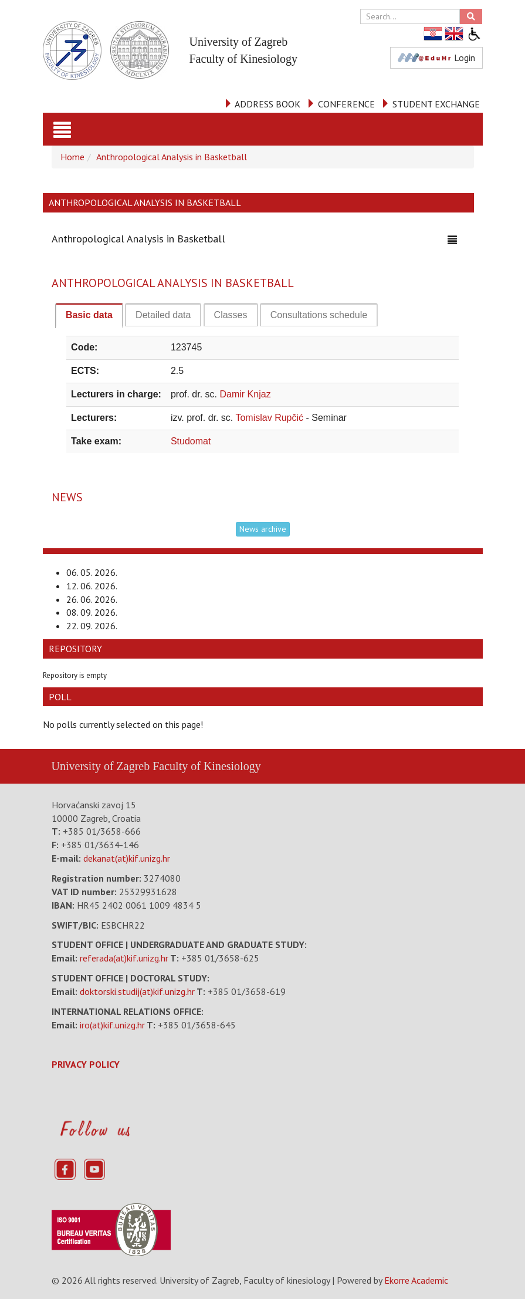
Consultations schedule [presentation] (318, 315)
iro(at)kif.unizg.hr (112, 1025)
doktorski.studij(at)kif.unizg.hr (137, 991)
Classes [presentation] (231, 315)
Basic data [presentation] (89, 315)
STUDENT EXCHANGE (436, 104)
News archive (262, 529)
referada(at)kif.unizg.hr (124, 958)
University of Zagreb (101, 766)
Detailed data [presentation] (163, 315)
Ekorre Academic (416, 1280)
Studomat (191, 441)
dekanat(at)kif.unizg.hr (126, 858)
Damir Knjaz (245, 394)
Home (72, 157)
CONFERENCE (346, 104)
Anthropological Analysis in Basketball (171, 157)
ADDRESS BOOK (267, 104)
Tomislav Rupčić (270, 418)
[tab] (89, 316)
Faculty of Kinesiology (206, 766)
